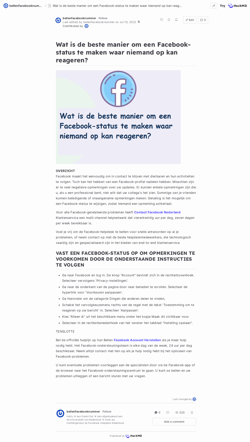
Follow (103, 18)
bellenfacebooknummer (79, 18)
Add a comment (174, 421)
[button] (138, 21)
